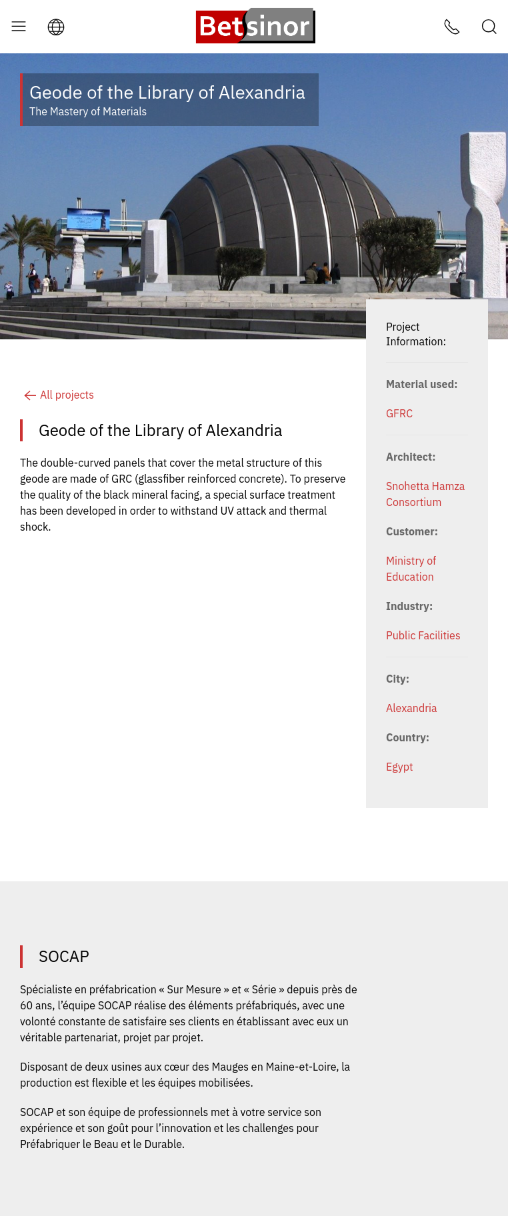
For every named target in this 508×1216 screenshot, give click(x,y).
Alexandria (411, 708)
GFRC (399, 413)
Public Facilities (423, 635)
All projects (57, 394)
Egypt (399, 766)
